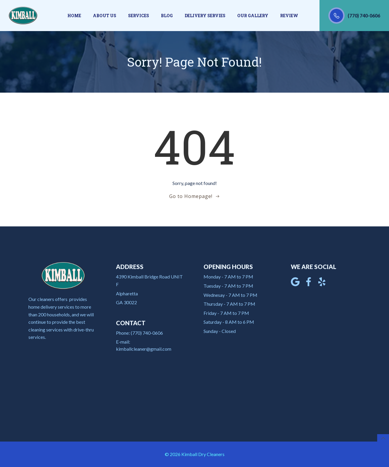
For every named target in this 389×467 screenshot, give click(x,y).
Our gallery (252, 15)
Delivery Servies (205, 15)
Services (138, 15)
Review (289, 15)
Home (74, 15)
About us (104, 15)
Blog (167, 15)
